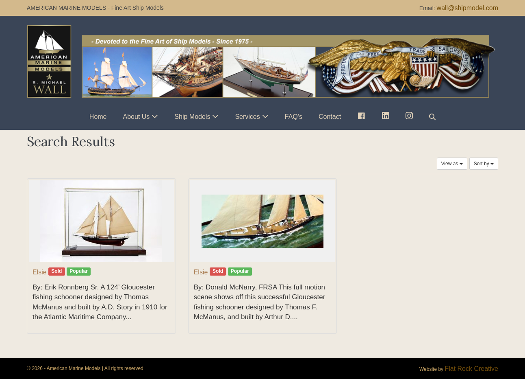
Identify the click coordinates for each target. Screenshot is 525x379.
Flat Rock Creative (471, 368)
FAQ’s (293, 116)
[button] (432, 116)
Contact (330, 116)
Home (98, 116)
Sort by (484, 163)
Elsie (40, 272)
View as (452, 163)
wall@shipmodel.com (467, 7)
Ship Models (192, 116)
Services (247, 116)
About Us (136, 116)
